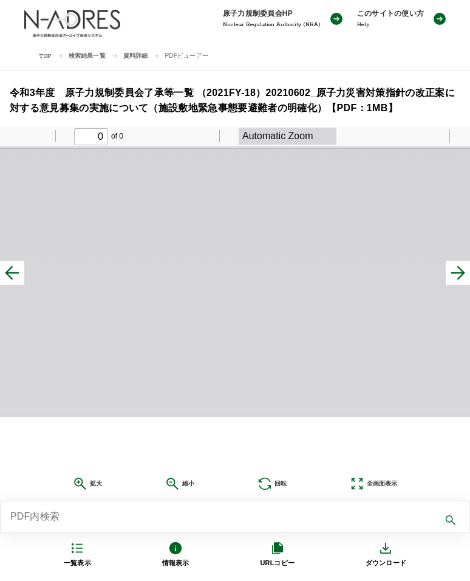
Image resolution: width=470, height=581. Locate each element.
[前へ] (12, 273)
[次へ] (458, 273)
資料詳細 (135, 55)
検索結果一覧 (87, 55)
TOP (45, 56)
